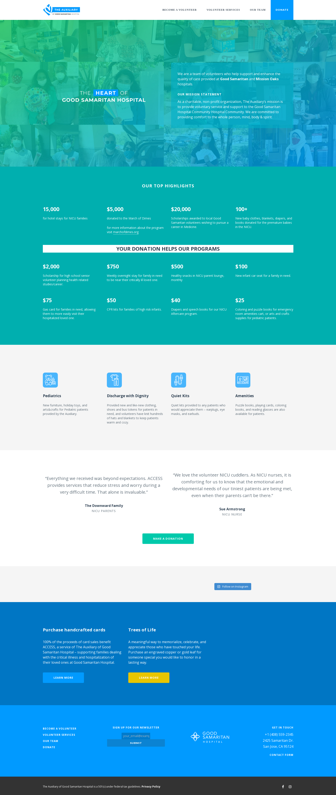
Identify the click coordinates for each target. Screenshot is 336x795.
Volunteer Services (223, 9)
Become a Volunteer (179, 9)
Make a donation (168, 538)
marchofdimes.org (126, 232)
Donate (282, 9)
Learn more (63, 677)
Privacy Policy (151, 785)
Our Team (258, 9)
